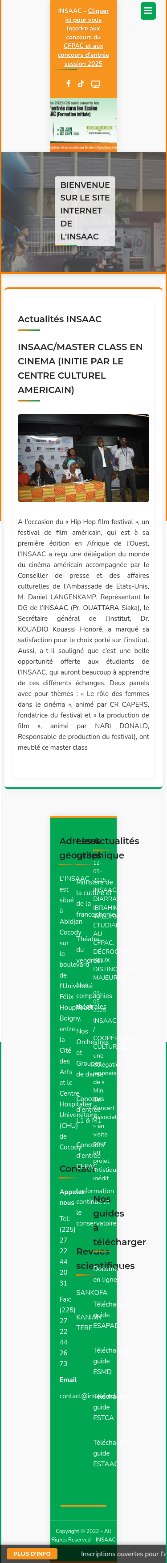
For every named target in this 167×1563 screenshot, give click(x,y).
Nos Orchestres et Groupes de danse (92, 1053)
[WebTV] (95, 84)
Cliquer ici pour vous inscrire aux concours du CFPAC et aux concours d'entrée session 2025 (83, 37)
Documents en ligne (110, 1274)
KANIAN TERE (89, 1322)
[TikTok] (81, 84)
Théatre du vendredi (89, 950)
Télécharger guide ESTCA (110, 1407)
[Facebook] (68, 84)
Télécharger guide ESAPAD (110, 1315)
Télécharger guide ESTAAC (110, 1453)
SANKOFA (91, 1292)
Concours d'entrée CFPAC (90, 1155)
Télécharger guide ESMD (110, 1361)
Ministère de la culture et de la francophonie (95, 898)
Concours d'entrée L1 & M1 (90, 1109)
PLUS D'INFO (32, 1553)
